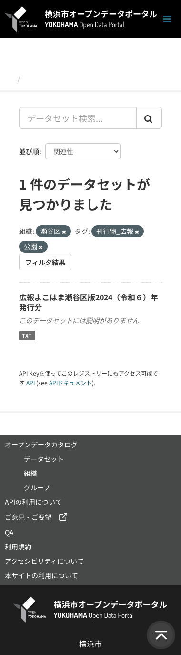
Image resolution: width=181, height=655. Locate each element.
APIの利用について (33, 502)
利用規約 (18, 546)
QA (9, 532)
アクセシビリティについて (44, 561)
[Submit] (149, 118)
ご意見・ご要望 (28, 517)
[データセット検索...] (78, 118)
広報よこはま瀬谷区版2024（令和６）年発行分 (88, 302)
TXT (27, 335)
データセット (50, 78)
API (30, 383)
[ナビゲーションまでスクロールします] (167, 19)
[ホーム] (9, 78)
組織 (30, 473)
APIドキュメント (70, 383)
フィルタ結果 (45, 262)
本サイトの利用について (41, 575)
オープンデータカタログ (41, 444)
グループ (37, 487)
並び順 (29, 151)
